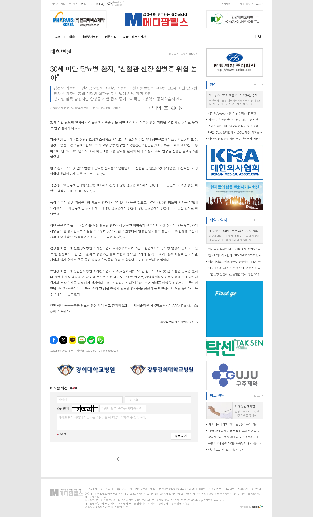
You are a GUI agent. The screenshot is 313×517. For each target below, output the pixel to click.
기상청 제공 (117, 5)
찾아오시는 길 (124, 489)
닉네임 (62, 399)
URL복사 (151, 108)
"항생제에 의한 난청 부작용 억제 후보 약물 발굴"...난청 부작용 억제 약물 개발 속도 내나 (235, 431)
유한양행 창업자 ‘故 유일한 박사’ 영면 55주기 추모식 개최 (235, 274)
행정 (213, 84)
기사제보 (225, 3)
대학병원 (193, 54)
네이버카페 (91, 340)
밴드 (100, 340)
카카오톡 (72, 340)
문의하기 (243, 489)
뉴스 (57, 36)
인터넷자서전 (89, 36)
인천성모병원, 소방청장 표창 (225, 450)
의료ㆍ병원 (179, 54)
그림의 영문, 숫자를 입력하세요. (121, 408)
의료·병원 (217, 395)
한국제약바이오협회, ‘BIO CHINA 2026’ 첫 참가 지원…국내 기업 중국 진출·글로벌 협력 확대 (235, 255)
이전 (117, 458)
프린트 (173, 108)
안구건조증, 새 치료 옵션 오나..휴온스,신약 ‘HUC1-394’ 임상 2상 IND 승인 (235, 268)
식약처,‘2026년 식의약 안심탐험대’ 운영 (232, 113)
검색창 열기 (259, 37)
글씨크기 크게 (188, 108)
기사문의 (237, 3)
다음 (129, 458)
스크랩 (181, 108)
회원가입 (249, 3)
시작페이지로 (58, 3)
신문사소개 (91, 489)
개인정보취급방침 (145, 489)
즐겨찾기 (73, 3)
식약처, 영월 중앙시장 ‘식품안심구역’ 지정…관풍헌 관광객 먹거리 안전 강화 (235, 138)
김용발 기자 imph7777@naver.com (69, 108)
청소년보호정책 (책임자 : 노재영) (176, 489)
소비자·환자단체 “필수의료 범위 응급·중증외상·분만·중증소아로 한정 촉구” (235, 126)
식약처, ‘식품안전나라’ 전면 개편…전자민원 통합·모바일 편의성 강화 (235, 120)
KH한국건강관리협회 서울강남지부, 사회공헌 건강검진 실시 (235, 132)
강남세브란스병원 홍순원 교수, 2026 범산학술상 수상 (235, 437)
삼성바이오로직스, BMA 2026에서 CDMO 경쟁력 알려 (235, 261)
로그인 (259, 3)
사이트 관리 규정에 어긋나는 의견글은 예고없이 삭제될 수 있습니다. (102, 417)
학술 (72, 36)
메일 (166, 108)
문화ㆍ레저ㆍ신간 (134, 36)
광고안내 (256, 489)
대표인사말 (107, 489)
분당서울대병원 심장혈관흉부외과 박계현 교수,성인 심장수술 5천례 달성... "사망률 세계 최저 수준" (235, 443)
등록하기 (181, 435)
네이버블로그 (82, 340)
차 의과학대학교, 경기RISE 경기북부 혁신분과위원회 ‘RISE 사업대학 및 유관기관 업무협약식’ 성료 (235, 424)
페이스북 (54, 340)
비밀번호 (132, 399)
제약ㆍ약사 (218, 220)
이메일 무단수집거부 (209, 489)
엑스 (63, 340)
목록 (158, 108)
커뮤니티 (111, 36)
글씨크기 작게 (195, 108)
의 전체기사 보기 (177, 322)
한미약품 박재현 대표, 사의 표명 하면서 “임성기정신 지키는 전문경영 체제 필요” (235, 249)
